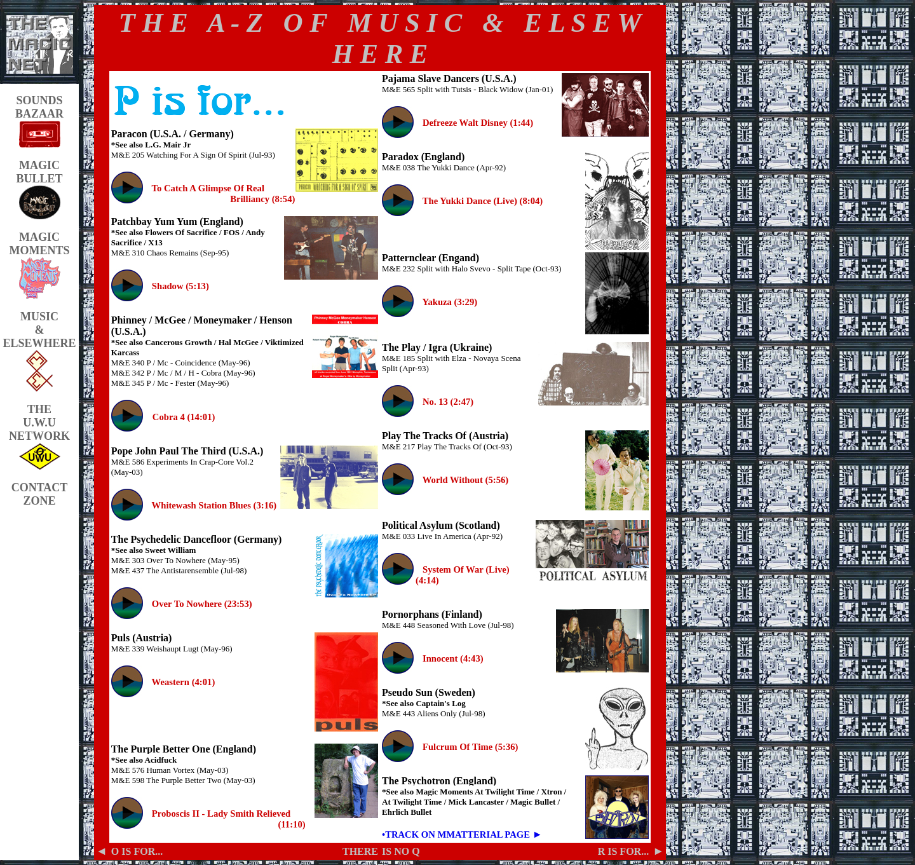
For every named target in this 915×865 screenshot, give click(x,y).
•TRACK (400, 834)
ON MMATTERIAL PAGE (475, 834)
